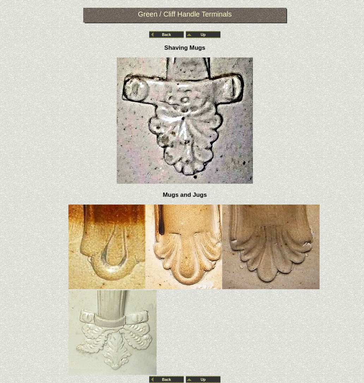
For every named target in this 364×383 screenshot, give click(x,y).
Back (166, 34)
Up (203, 34)
